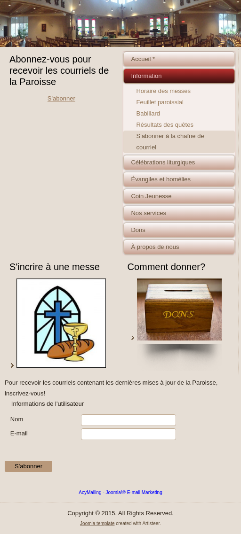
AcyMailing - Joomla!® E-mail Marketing (120, 492)
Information (146, 75)
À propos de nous (155, 246)
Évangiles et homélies (160, 179)
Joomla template (97, 523)
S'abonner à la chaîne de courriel (170, 141)
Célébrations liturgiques (163, 162)
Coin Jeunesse (151, 196)
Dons (138, 229)
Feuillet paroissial (159, 102)
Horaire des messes (163, 90)
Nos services (148, 213)
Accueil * (143, 58)
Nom (16, 419)
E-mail (19, 433)
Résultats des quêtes (164, 124)
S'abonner (61, 98)
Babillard (148, 113)
